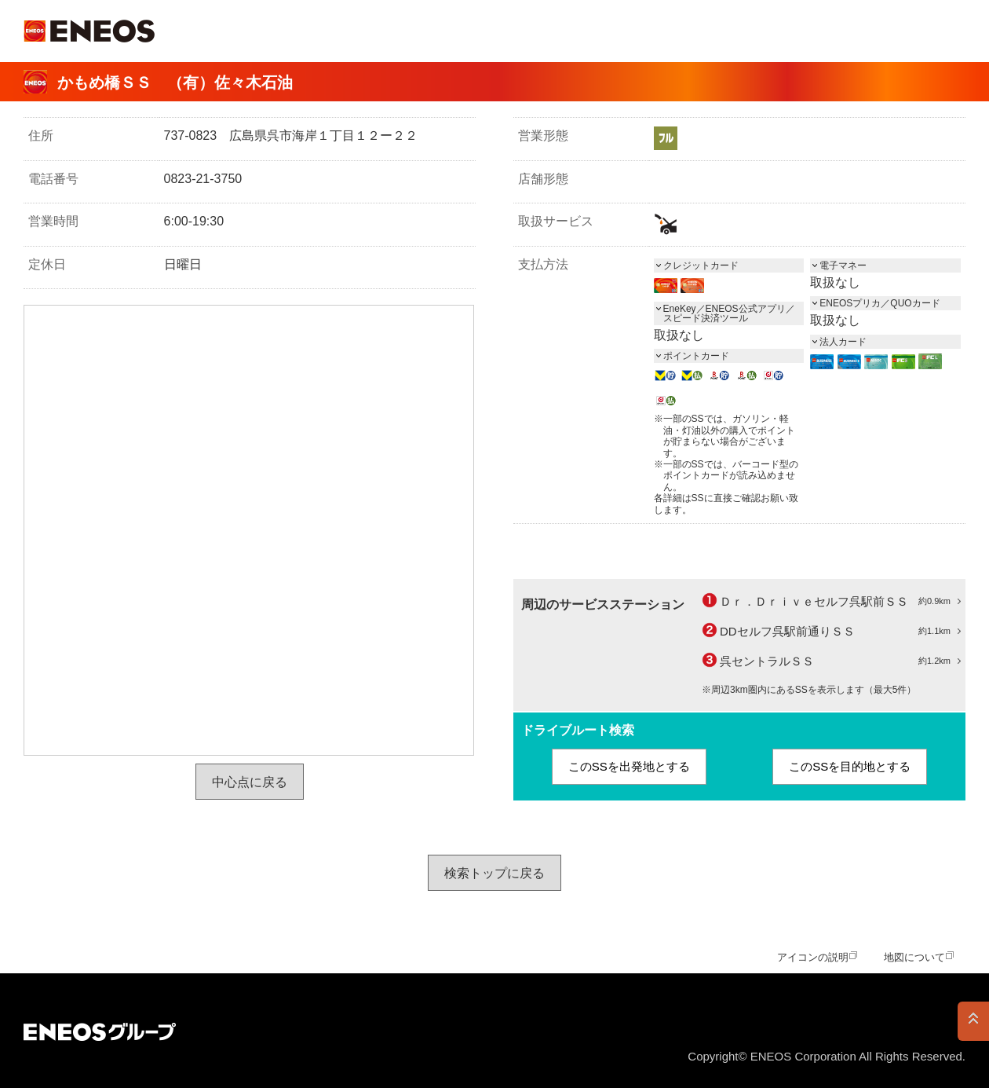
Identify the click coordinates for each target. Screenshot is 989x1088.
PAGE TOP (973, 1021)
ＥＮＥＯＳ (89, 31)
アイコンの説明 (812, 957)
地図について (914, 957)
